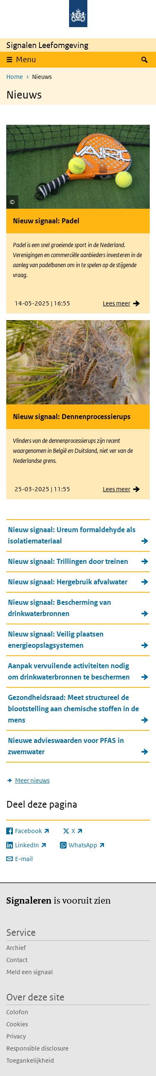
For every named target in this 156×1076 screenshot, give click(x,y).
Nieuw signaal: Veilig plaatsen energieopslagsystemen (56, 639)
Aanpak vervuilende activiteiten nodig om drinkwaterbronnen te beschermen (69, 671)
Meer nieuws (32, 780)
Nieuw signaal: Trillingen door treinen (68, 561)
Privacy (16, 1036)
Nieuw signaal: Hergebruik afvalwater (67, 581)
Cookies (17, 1024)
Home (14, 77)
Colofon (17, 1012)
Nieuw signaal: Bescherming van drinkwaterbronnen (59, 608)
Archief (16, 948)
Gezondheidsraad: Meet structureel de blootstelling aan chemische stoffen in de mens (73, 709)
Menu (26, 59)
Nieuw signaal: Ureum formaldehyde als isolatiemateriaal (72, 535)
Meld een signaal (29, 972)
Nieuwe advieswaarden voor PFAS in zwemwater (66, 746)
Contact (16, 960)
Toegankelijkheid (30, 1060)
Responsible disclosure (37, 1048)
